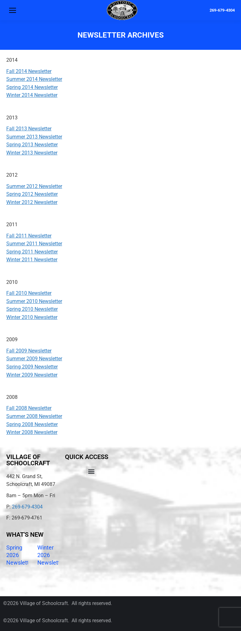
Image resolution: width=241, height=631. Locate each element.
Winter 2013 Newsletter (31, 153)
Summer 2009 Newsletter (34, 359)
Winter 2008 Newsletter (31, 432)
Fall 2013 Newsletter (28, 129)
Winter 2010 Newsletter (31, 317)
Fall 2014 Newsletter (28, 71)
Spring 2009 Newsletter (32, 367)
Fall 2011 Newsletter (28, 236)
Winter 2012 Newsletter (31, 202)
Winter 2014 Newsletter (31, 95)
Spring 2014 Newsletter (32, 87)
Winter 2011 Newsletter (31, 260)
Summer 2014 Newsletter (34, 79)
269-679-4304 (222, 10)
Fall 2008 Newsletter (28, 408)
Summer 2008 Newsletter (34, 416)
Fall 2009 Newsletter (28, 351)
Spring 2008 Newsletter (32, 424)
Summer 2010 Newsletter (34, 301)
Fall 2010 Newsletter (28, 293)
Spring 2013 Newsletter (32, 145)
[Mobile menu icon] (12, 10)
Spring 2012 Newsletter (32, 194)
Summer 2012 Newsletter (34, 186)
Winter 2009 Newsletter (31, 375)
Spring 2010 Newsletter (32, 309)
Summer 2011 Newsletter (34, 244)
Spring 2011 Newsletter (32, 252)
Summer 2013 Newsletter (34, 137)
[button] (91, 471)
